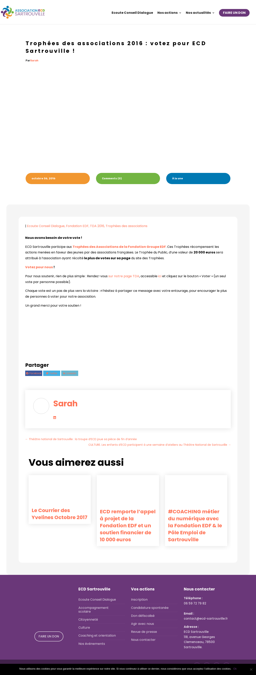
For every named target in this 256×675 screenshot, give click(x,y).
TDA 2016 (97, 226)
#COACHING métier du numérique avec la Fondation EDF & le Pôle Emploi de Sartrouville (195, 525)
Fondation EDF (77, 226)
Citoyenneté (88, 619)
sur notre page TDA (123, 276)
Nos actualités (198, 13)
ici (159, 276)
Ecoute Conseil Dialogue (132, 13)
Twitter (53, 373)
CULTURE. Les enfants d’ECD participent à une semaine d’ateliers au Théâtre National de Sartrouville (159, 445)
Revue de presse (144, 631)
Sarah (34, 60)
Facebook (35, 373)
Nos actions (167, 13)
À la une (177, 178)
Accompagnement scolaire (93, 609)
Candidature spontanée (150, 607)
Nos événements (91, 643)
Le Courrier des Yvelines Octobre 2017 (59, 514)
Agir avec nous (142, 623)
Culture (84, 627)
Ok (235, 668)
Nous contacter (143, 639)
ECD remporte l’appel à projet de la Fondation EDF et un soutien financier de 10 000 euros (128, 525)
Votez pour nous (39, 267)
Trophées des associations (126, 226)
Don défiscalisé (143, 615)
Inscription (139, 599)
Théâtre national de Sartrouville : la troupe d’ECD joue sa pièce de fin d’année (81, 439)
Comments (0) (112, 178)
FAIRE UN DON (234, 12)
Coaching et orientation (97, 635)
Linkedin (71, 373)
